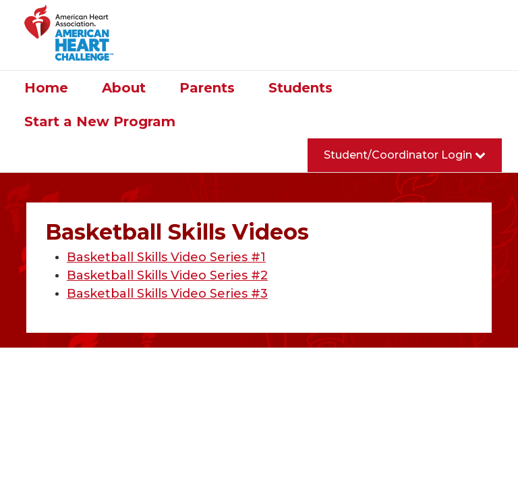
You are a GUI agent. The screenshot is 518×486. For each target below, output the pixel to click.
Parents (207, 87)
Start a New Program (99, 121)
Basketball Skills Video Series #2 (167, 275)
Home (46, 87)
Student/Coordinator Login (405, 154)
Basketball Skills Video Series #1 (166, 257)
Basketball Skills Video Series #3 (167, 293)
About (124, 87)
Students (300, 87)
